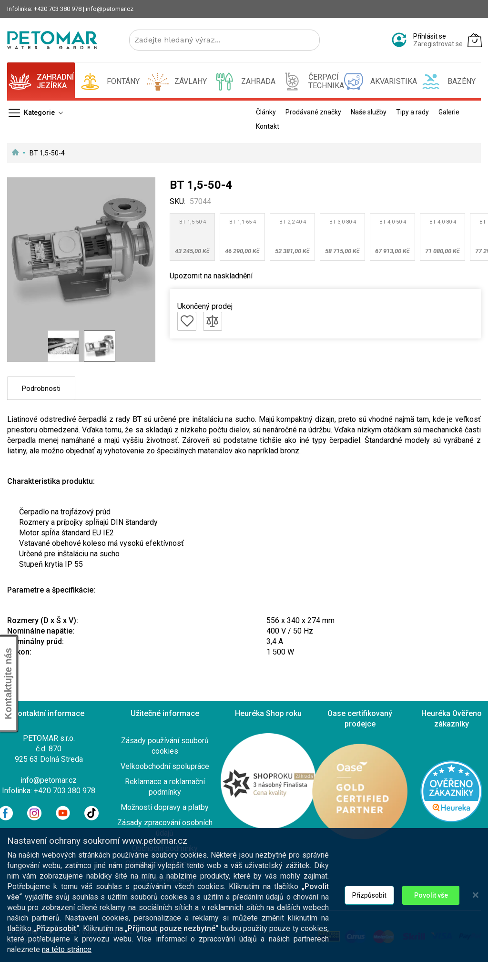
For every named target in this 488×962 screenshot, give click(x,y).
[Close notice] (475, 895)
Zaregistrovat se (438, 44)
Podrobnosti (41, 388)
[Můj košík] (475, 40)
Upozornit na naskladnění (211, 275)
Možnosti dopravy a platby (165, 807)
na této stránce (67, 949)
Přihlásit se (429, 36)
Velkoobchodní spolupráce (165, 766)
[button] (63, 346)
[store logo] (52, 40)
